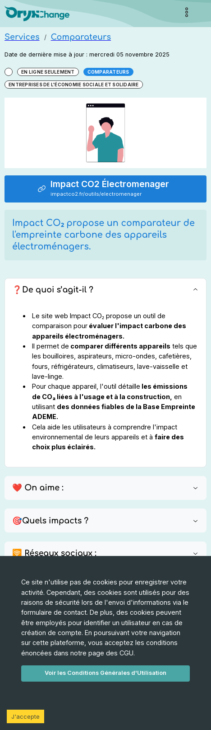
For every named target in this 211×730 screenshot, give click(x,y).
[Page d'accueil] (37, 14)
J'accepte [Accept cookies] (25, 716)
